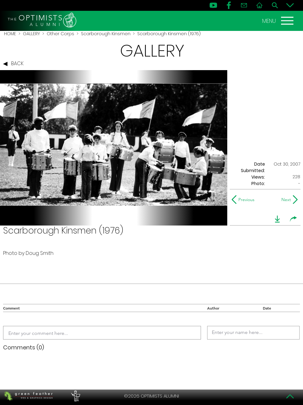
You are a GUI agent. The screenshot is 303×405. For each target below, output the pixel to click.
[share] (293, 219)
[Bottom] (290, 5)
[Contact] (244, 5)
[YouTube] (213, 5)
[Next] (285, 199)
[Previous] (244, 199)
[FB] (229, 5)
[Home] (259, 5)
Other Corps (60, 34)
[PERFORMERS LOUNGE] (75, 396)
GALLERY (31, 34)
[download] (277, 219)
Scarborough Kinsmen (105, 34)
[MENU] (278, 20)
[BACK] (14, 64)
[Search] (275, 5)
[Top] (290, 396)
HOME (10, 34)
